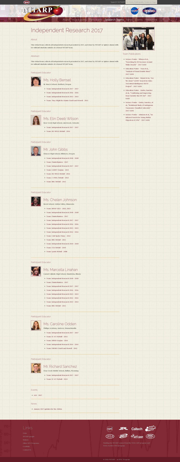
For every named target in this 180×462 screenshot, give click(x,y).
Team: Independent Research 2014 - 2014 (62, 232)
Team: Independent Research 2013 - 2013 (62, 302)
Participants (95, 19)
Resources (151, 19)
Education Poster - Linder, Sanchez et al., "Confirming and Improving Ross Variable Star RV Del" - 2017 (139, 93)
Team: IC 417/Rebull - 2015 (57, 337)
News (129, 19)
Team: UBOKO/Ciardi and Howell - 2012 (61, 348)
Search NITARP (118, 2)
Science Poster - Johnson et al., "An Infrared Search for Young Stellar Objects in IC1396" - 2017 (139, 117)
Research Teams (114, 19)
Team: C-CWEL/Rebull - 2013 (57, 178)
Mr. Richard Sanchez (60, 366)
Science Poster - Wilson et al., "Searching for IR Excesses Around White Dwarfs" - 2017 (139, 62)
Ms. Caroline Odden (60, 324)
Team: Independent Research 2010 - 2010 (62, 244)
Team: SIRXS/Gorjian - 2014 (57, 340)
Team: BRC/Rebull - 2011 (56, 182)
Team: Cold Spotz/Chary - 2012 (58, 236)
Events (139, 19)
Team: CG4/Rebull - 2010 (56, 248)
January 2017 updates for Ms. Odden (48, 409)
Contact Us (27, 450)
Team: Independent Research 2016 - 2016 (62, 93)
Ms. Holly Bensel (57, 80)
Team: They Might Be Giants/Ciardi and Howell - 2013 (67, 100)
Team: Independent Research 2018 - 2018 (62, 158)
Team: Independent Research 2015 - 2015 (62, 97)
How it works (79, 19)
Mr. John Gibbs (56, 149)
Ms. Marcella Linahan (61, 269)
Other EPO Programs (31, 443)
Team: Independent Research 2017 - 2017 (62, 89)
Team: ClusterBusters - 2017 (57, 162)
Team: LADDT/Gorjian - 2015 (57, 170)
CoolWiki (26, 446)
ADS (144, 65)
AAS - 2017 (38, 395)
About (66, 19)
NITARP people (28, 436)
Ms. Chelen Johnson (60, 200)
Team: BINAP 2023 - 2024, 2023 (58, 208)
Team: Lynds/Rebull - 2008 (56, 251)
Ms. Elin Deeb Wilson (61, 118)
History (26, 440)
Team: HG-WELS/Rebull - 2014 (58, 131)
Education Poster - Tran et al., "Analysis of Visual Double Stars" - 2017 (139, 71)
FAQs (25, 433)
